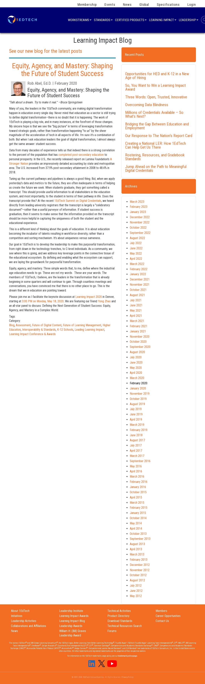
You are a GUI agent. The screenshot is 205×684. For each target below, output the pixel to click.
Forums (111, 631)
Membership (87, 4)
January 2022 (138, 274)
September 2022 (140, 233)
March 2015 (137, 502)
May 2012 (136, 596)
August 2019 (137, 404)
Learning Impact (161, 20)
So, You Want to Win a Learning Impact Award (155, 87)
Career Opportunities (168, 616)
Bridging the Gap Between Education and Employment (157, 126)
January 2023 (138, 212)
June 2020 (136, 362)
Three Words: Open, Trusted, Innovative (156, 97)
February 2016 (138, 482)
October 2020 (138, 341)
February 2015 (138, 507)
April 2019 (136, 419)
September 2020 (140, 347)
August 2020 (137, 352)
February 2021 (138, 326)
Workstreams (78, 20)
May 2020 (136, 368)
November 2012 (139, 570)
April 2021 (136, 316)
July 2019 (136, 409)
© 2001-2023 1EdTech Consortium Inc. (88, 677)
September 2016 (140, 461)
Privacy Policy (127, 677)
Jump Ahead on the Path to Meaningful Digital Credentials (155, 168)
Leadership (187, 20)
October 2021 (138, 290)
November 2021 (139, 284)
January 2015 (138, 513)
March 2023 (137, 202)
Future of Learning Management (82, 325)
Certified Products (129, 20)
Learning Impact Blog (72, 621)
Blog (11, 325)
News (127, 4)
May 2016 (136, 466)
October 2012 (138, 575)
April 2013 (136, 549)
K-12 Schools (65, 329)
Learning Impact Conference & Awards (32, 334)
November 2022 (139, 222)
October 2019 (138, 399)
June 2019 (136, 414)
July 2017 (136, 445)
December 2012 (140, 565)
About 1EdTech (20, 611)
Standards (102, 20)
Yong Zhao (104, 301)
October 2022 (138, 227)
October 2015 (138, 492)
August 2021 (137, 295)
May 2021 (136, 310)
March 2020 (137, 378)
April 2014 (136, 528)
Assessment (23, 325)
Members (161, 611)
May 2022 (136, 253)
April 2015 (136, 497)
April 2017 (136, 450)
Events (110, 4)
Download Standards (119, 621)
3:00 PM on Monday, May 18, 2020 (43, 301)
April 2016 (136, 471)
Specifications (168, 4)
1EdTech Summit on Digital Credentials (77, 201)
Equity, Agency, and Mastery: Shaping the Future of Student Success (62, 70)
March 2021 (137, 321)
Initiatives (16, 616)
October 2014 (138, 518)
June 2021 (136, 305)
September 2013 (140, 539)
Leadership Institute (71, 611)
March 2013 (137, 554)
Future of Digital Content (47, 325)
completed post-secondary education (81, 155)
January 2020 (138, 388)
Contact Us (162, 621)
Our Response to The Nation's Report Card (158, 135)
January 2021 (138, 331)
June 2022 (136, 248)
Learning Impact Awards (74, 616)
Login (191, 4)
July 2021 (136, 300)
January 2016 (138, 487)
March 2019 (137, 425)
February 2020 (138, 383)
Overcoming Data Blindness (146, 104)
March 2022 (137, 264)
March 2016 (137, 476)
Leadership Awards (70, 626)
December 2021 (140, 279)
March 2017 (137, 456)
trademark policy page (127, 656)
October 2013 (138, 534)
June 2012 (136, 591)
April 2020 (136, 373)
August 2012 (137, 580)
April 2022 (136, 259)
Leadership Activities (23, 621)
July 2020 (136, 357)
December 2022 (140, 217)
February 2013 (138, 559)
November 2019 (139, 393)
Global (144, 4)
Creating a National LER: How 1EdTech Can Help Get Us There (155, 145)
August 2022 (137, 238)
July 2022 (136, 243)
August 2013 (137, 544)
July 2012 (136, 585)
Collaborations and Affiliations (28, 626)
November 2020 (139, 336)
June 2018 (136, 435)
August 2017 (137, 440)
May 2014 (136, 523)
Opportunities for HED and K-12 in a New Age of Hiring (157, 76)
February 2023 (138, 207)
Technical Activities (119, 611)
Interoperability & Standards (39, 329)
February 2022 (138, 269)
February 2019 (138, 430)
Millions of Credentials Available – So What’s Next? (154, 114)
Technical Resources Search (124, 626)
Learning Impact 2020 (88, 297)
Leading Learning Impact (89, 329)
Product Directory (118, 616)
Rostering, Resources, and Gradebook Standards (155, 157)
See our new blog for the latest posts (45, 51)
